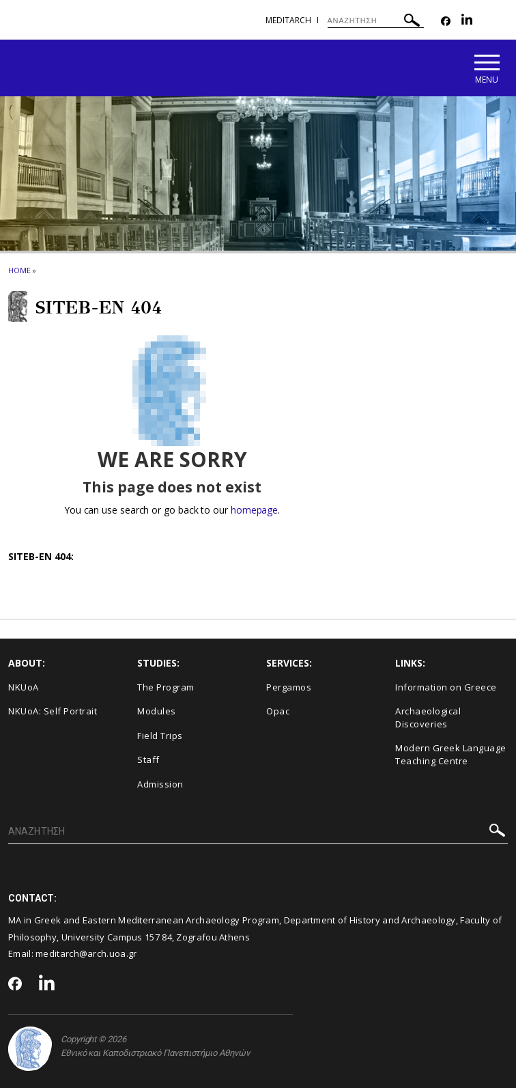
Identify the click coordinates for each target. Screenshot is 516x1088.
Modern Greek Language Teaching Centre (450, 754)
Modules (156, 711)
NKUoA (23, 687)
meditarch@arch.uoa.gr (86, 953)
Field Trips (160, 735)
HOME (19, 270)
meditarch (288, 20)
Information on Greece (446, 687)
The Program (166, 687)
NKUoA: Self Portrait (52, 711)
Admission (160, 784)
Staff (148, 759)
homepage (254, 509)
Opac (277, 711)
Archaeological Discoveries (428, 717)
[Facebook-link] (445, 21)
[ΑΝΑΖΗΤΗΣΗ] (376, 20)
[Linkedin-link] (466, 21)
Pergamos (288, 687)
